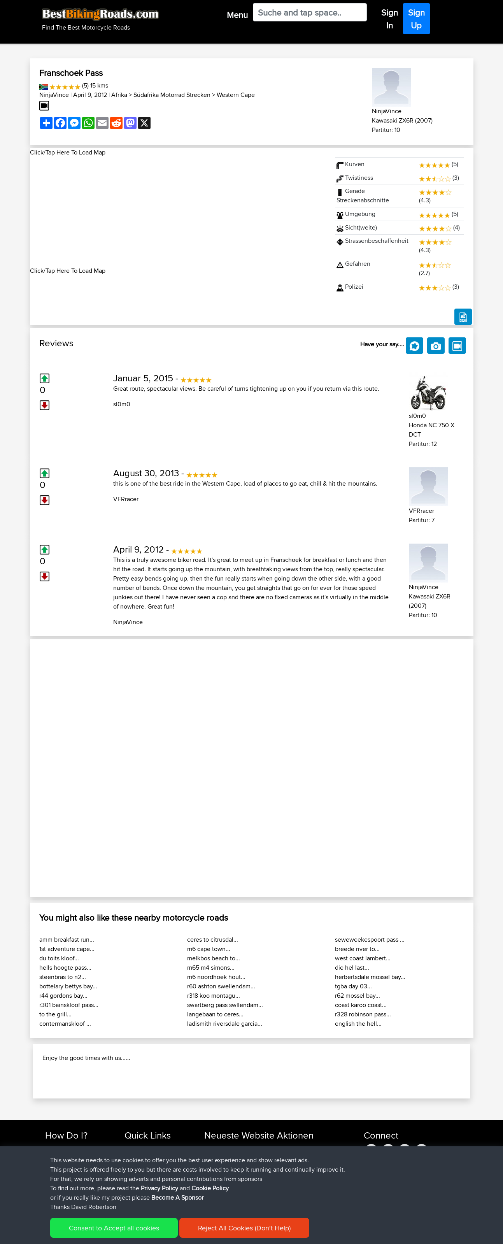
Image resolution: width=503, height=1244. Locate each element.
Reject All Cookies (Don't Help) (244, 1228)
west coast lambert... (363, 958)
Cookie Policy (210, 1188)
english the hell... (358, 1023)
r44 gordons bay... (63, 995)
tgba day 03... (353, 986)
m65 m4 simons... (211, 967)
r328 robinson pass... (363, 1014)
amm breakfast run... (66, 939)
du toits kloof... (59, 958)
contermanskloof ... (65, 1023)
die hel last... (352, 967)
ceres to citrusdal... (212, 939)
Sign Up (416, 19)
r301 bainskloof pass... (68, 1004)
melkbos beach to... (213, 958)
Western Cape (236, 94)
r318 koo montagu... (213, 995)
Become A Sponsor (177, 1197)
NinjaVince (54, 94)
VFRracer (125, 499)
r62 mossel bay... (357, 995)
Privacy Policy (159, 1188)
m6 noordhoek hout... (216, 976)
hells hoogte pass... (65, 967)
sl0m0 (121, 404)
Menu (237, 15)
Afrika (119, 94)
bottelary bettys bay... (68, 986)
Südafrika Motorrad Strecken (171, 94)
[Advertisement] (178, 211)
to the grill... (55, 1014)
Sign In (389, 19)
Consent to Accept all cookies (114, 1228)
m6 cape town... (208, 948)
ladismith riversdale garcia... (224, 1023)
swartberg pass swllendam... (225, 1004)
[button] (63, 768)
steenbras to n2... (62, 976)
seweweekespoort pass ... (370, 939)
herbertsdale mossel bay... (370, 976)
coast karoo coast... (361, 1004)
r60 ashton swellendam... (221, 986)
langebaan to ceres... (215, 1014)
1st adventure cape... (67, 948)
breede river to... (357, 948)
